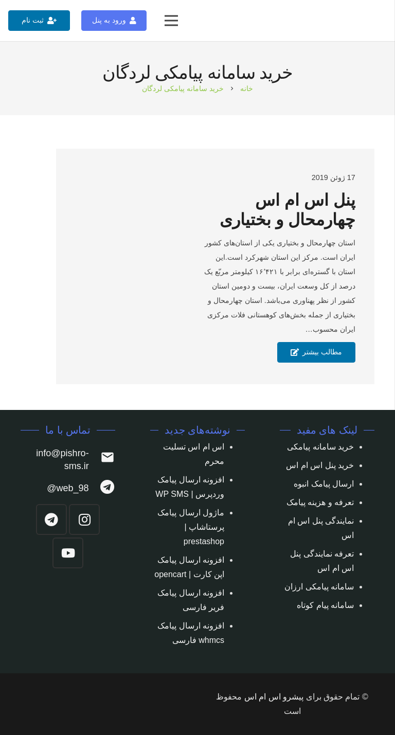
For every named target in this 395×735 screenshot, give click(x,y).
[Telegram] (51, 519)
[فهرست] (171, 20)
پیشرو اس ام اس (273, 696)
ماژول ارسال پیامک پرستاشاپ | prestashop (190, 527)
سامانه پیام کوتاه (325, 605)
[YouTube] (67, 552)
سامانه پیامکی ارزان (319, 586)
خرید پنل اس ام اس (320, 465)
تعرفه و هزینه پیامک (320, 502)
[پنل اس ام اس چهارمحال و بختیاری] (101, 266)
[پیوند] (375, 20)
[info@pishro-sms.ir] (102, 459)
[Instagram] (84, 519)
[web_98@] (102, 488)
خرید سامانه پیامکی (320, 446)
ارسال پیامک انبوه (324, 483)
